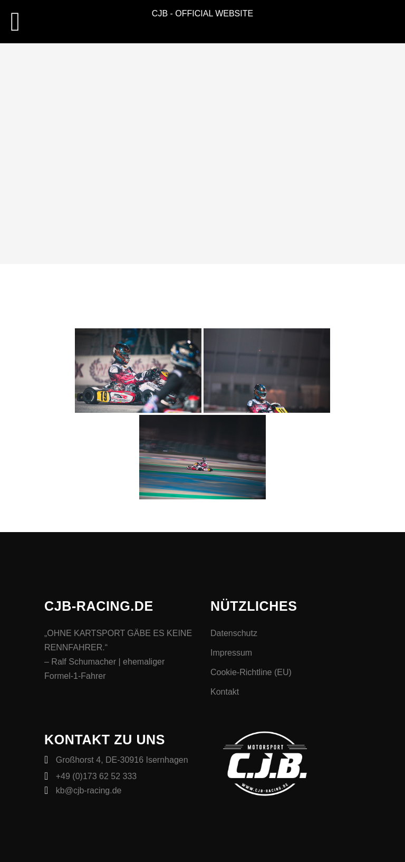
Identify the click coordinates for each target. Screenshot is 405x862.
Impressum (231, 652)
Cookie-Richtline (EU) (251, 672)
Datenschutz (233, 633)
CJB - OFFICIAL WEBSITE (202, 13)
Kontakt (224, 691)
